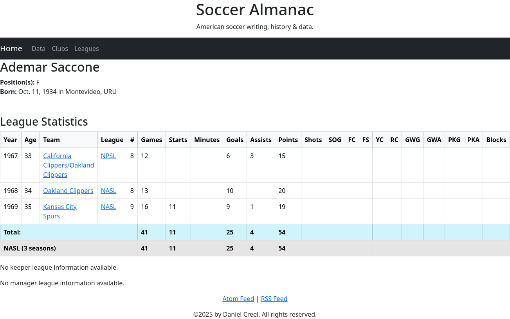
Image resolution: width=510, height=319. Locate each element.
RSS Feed (274, 298)
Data (38, 48)
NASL (109, 190)
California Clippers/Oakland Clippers (68, 165)
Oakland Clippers (68, 190)
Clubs (60, 48)
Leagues (86, 48)
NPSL (108, 155)
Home (11, 48)
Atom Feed (238, 298)
